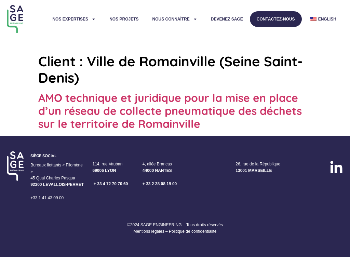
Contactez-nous (276, 19)
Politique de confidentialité (192, 231)
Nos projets (123, 19)
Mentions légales (149, 231)
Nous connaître (174, 19)
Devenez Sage (227, 19)
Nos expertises (74, 19)
